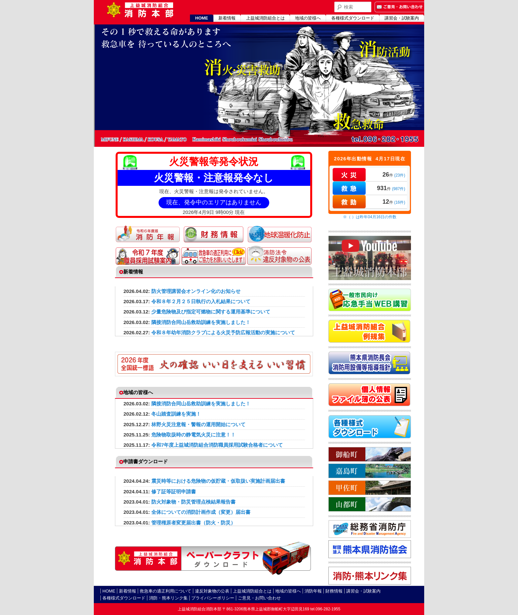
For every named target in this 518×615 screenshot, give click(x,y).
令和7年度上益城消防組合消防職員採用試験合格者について (217, 445)
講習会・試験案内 (402, 18)
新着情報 (227, 18)
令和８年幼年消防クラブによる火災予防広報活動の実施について (223, 332)
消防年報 (313, 591)
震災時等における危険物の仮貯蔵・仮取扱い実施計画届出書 (218, 481)
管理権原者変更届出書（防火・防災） (193, 522)
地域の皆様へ (308, 18)
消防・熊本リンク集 (168, 597)
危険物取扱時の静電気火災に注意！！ (193, 434)
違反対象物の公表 (212, 591)
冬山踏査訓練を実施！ (176, 414)
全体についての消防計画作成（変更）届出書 (200, 512)
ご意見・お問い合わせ (259, 597)
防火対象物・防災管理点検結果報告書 (193, 502)
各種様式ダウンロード (352, 18)
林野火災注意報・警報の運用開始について (198, 424)
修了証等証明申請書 (173, 491)
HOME (201, 18)
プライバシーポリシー (212, 597)
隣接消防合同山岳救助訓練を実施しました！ (200, 322)
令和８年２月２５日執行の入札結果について (200, 301)
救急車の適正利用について (165, 591)
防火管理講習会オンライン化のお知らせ (195, 291)
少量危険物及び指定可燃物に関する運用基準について (210, 311)
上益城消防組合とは (265, 18)
